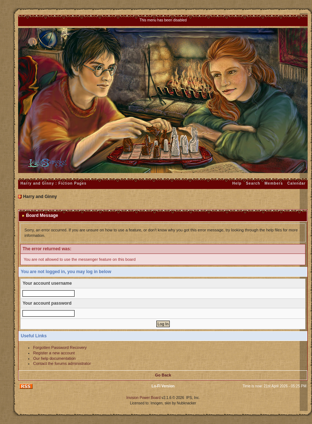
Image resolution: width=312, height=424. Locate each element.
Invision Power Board (143, 398)
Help (237, 183)
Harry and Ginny (40, 196)
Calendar (296, 183)
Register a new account (54, 353)
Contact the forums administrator (62, 363)
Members (274, 183)
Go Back (163, 375)
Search (253, 183)
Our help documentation (54, 358)
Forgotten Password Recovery (60, 347)
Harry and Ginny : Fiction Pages (53, 183)
